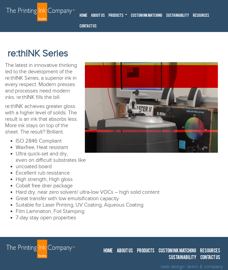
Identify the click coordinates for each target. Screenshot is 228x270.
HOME (83, 16)
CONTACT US (88, 26)
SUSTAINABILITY (177, 16)
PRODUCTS (118, 16)
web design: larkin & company (192, 266)
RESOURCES (201, 16)
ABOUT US (98, 16)
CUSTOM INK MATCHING (146, 16)
